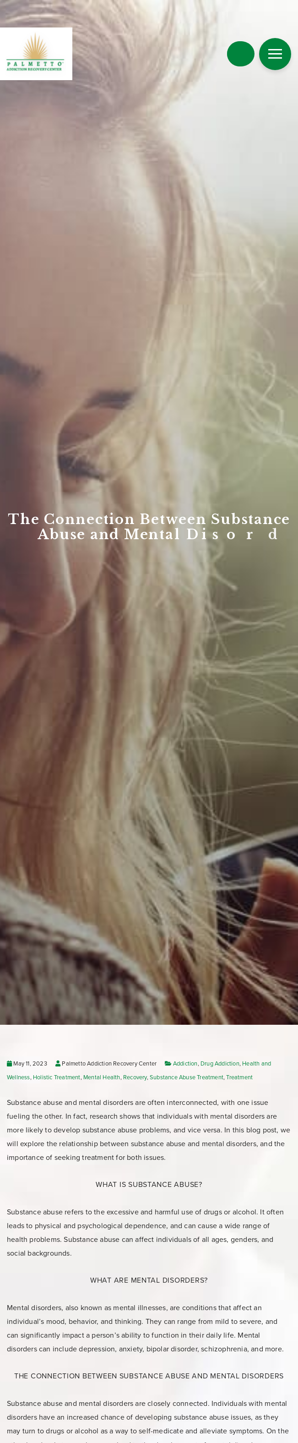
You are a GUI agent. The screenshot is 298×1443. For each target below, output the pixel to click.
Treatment (239, 1077)
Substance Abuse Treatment (186, 1077)
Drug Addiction (219, 1063)
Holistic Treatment (57, 1077)
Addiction (185, 1063)
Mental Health (101, 1077)
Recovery (135, 1077)
